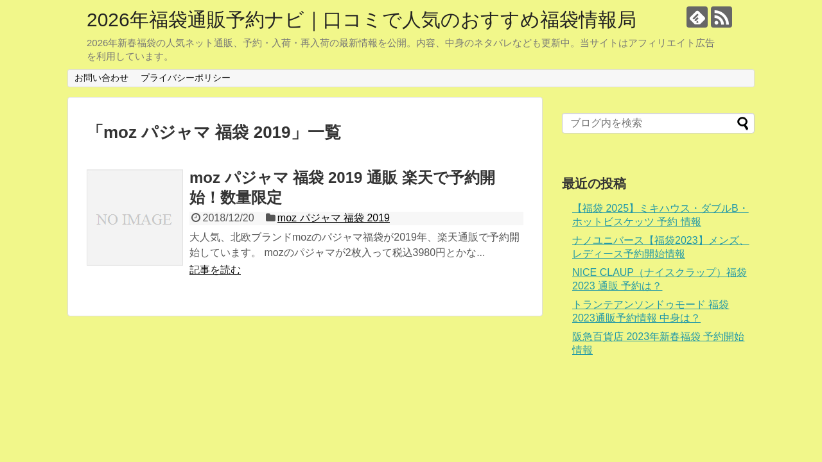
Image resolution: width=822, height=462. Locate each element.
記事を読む (215, 269)
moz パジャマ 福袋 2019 (333, 217)
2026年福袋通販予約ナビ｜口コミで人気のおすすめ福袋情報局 (361, 19)
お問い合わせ (101, 78)
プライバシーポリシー (186, 78)
